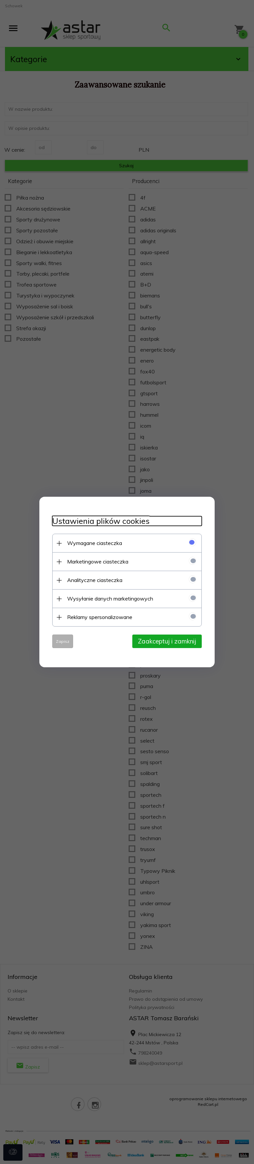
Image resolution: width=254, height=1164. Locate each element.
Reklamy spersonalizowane (98, 617)
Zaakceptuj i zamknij (168, 641)
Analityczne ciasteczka (93, 580)
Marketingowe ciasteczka (96, 561)
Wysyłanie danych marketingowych (109, 598)
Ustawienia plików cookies (99, 521)
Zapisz (61, 641)
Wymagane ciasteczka (93, 543)
